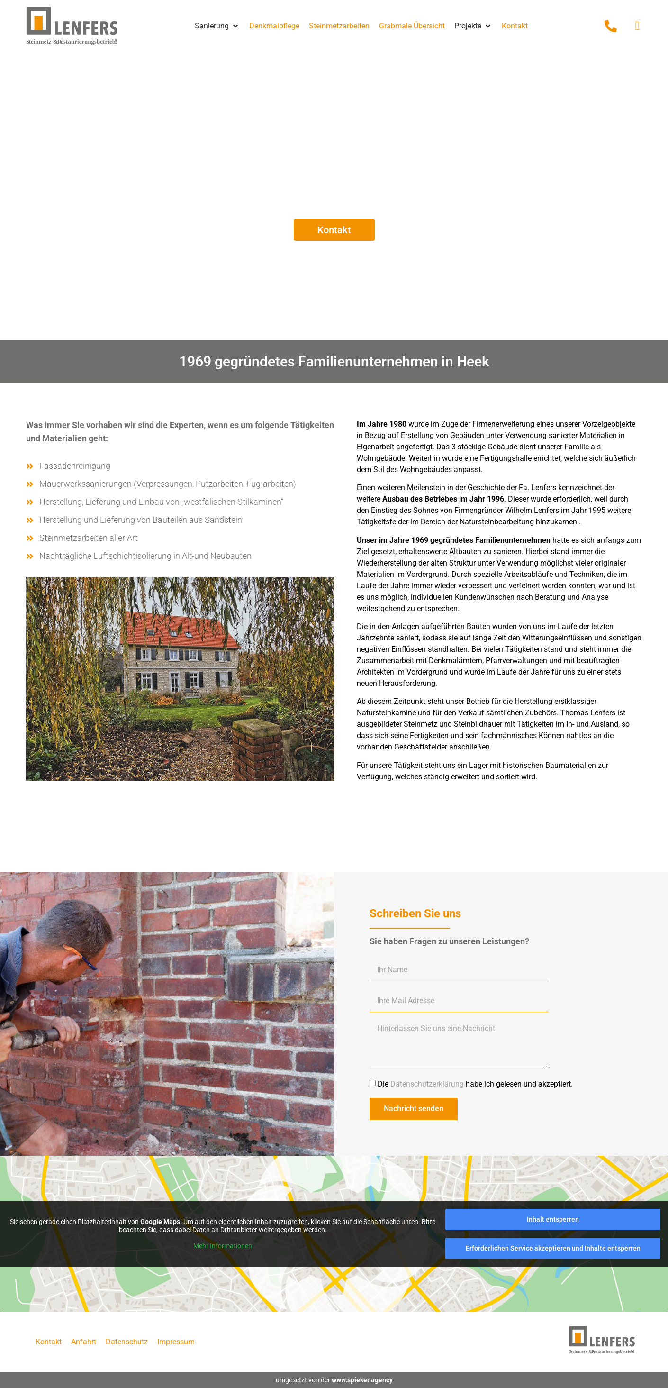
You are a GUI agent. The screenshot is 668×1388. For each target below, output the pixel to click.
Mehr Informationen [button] (222, 1245)
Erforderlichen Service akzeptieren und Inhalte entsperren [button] (553, 1248)
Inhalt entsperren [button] (553, 1219)
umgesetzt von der (334, 1380)
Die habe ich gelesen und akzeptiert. (475, 1083)
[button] (217, 26)
